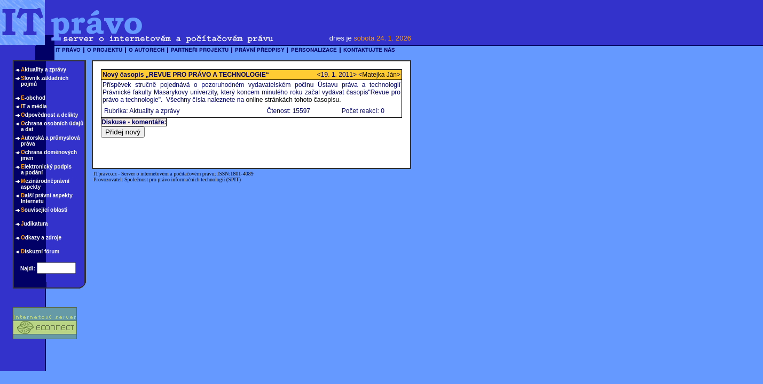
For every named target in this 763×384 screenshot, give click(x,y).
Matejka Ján (379, 74)
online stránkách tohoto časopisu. (293, 99)
